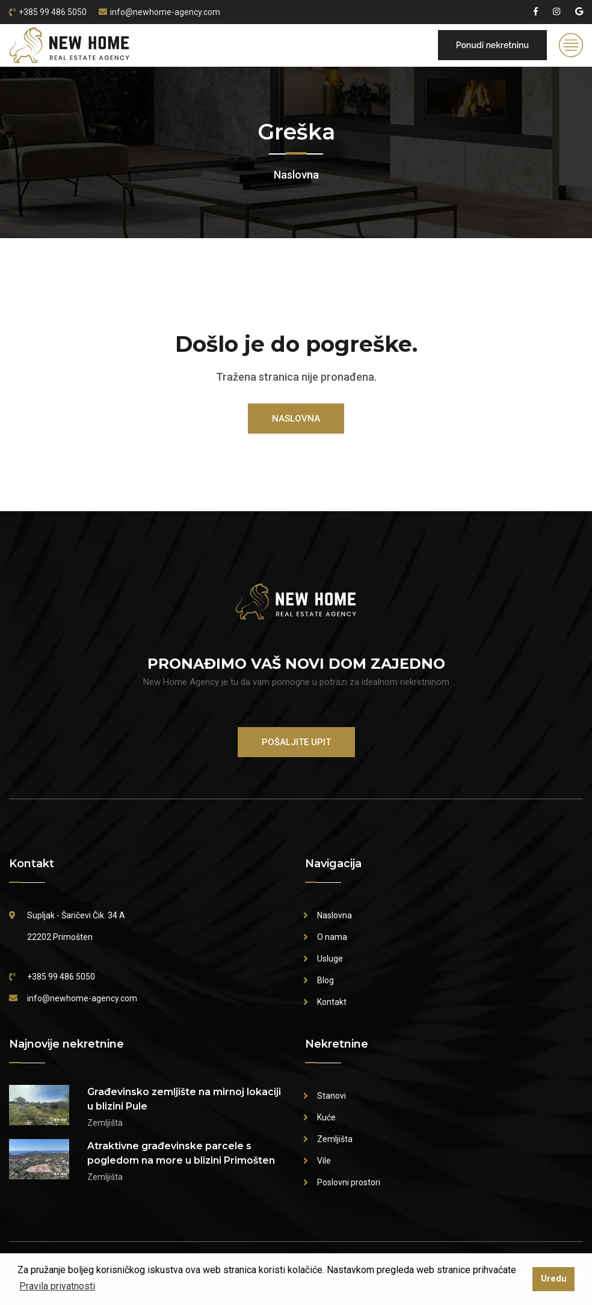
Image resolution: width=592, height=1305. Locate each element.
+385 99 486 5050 (53, 12)
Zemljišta (335, 1139)
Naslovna (296, 174)
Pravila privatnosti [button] (57, 1286)
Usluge (330, 958)
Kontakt (332, 1002)
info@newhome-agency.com (165, 12)
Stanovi (331, 1096)
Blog (325, 980)
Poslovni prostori (348, 1182)
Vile (324, 1160)
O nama (332, 937)
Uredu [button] (554, 1279)
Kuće (326, 1117)
